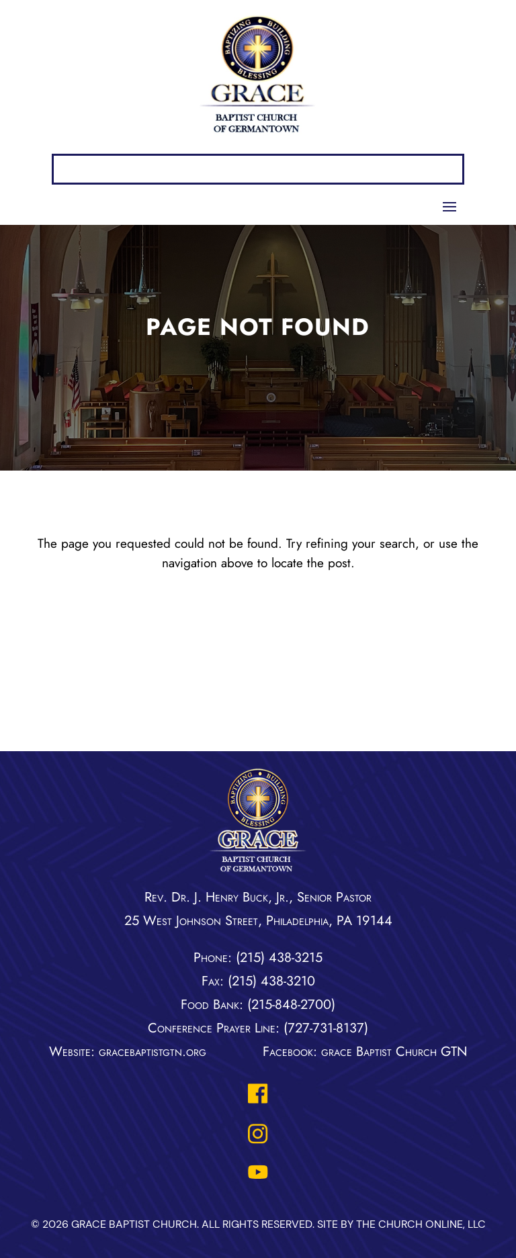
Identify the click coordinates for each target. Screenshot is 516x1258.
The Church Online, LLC (421, 1224)
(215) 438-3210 (271, 981)
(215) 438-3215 (279, 957)
